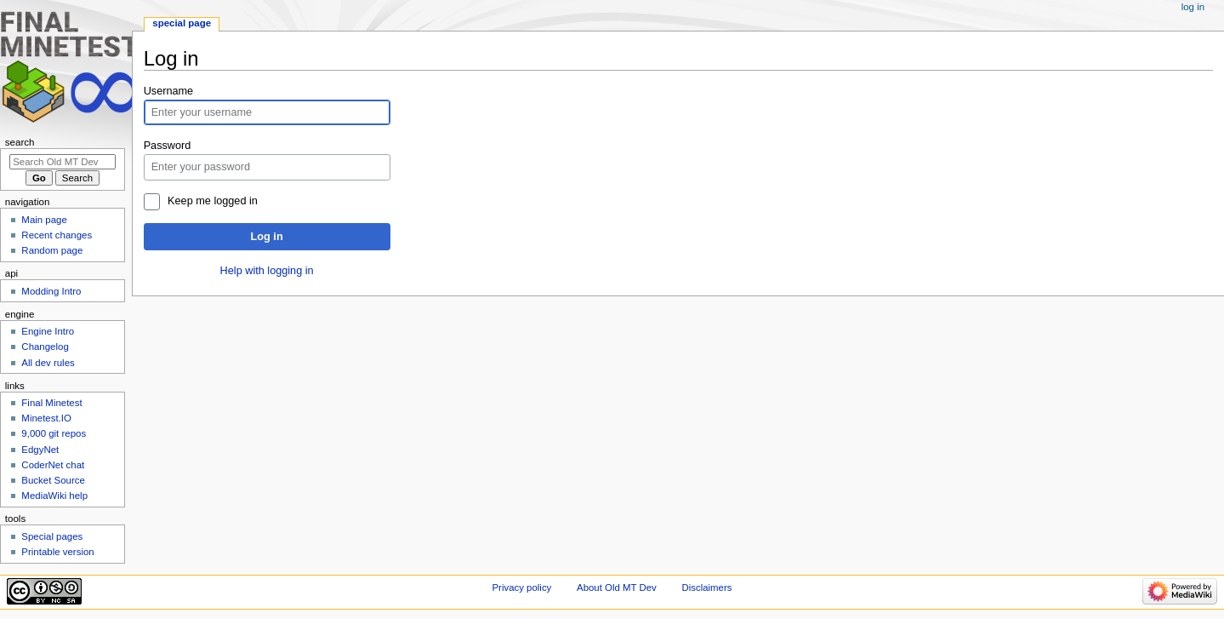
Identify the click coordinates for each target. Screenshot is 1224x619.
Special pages (52, 536)
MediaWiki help (54, 495)
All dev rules (47, 363)
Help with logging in (267, 271)
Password (167, 146)
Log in (267, 237)
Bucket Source (53, 480)
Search (20, 142)
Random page (52, 250)
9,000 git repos (53, 433)
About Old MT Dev (617, 587)
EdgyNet (40, 449)
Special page (181, 23)
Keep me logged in (213, 201)
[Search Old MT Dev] (62, 161)
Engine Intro (47, 331)
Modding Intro (51, 291)
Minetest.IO (46, 418)
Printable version (57, 552)
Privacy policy (522, 587)
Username (169, 91)
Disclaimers (706, 587)
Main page (44, 220)
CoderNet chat (52, 465)
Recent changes (56, 235)
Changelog (44, 346)
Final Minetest (51, 403)
